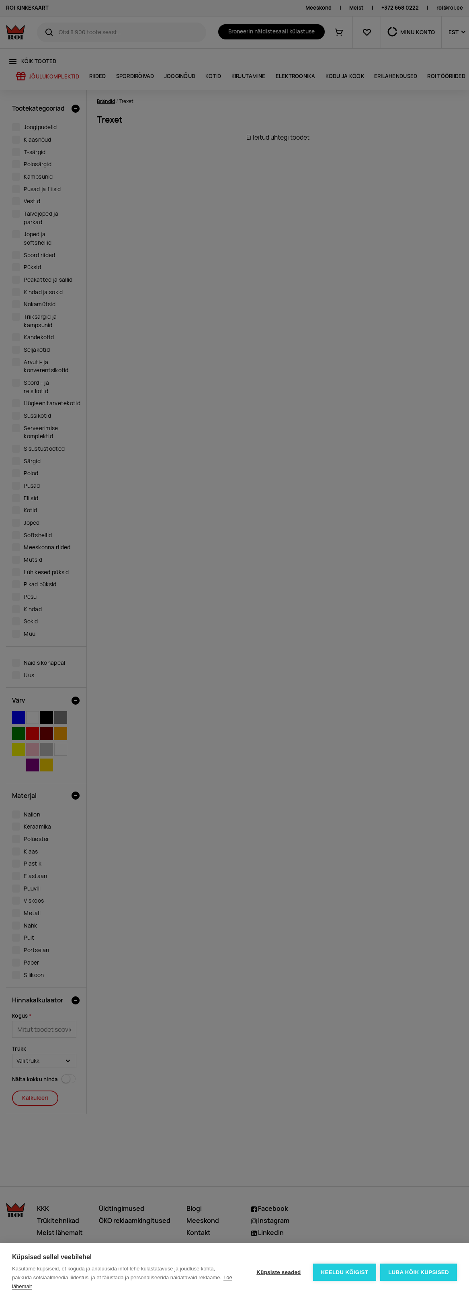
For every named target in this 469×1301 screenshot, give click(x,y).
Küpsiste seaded (278, 1272)
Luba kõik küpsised (418, 1272)
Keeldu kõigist (345, 1272)
